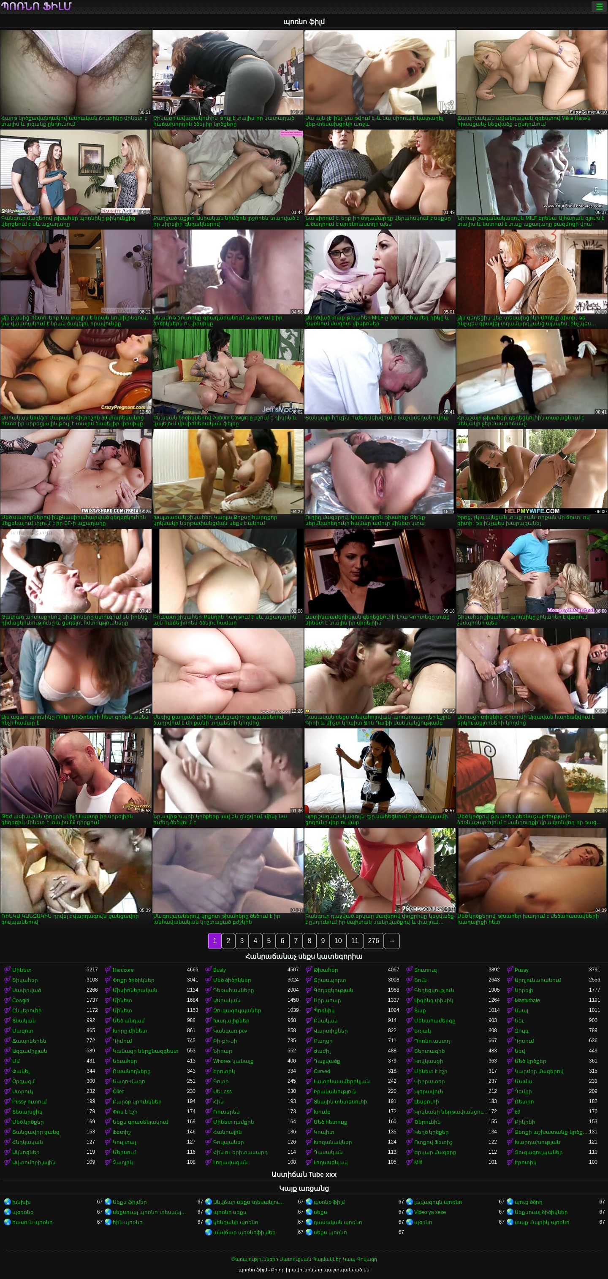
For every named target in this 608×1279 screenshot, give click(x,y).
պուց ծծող (529, 1202)
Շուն (420, 980)
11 (355, 940)
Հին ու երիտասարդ (240, 1152)
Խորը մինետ (130, 1031)
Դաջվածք (327, 1061)
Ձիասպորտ (330, 980)
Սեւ (519, 1021)
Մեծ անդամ (129, 1021)
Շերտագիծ (429, 1051)
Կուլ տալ (124, 1142)
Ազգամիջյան (29, 1051)
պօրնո (423, 1222)
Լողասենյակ (331, 1162)
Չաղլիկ (123, 1162)
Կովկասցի (428, 1061)
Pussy (522, 970)
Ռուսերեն (226, 1112)
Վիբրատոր (429, 1081)
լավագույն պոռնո (438, 1202)
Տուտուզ (425, 970)
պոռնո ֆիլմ (36, 6)
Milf (418, 1162)
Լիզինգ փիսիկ (433, 1000)
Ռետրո (524, 1102)
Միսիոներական (135, 990)
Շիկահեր (25, 980)
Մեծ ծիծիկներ (232, 980)
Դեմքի (523, 1092)
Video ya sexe (430, 1212)
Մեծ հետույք (330, 1122)
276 (373, 940)
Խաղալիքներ (231, 1021)
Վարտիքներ (331, 1031)
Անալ (521, 1011)
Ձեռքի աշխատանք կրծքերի (552, 1132)
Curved (322, 1071)
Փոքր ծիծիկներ (134, 980)
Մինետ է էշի (431, 1071)
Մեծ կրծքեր (530, 1061)
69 (517, 1112)
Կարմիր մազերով (539, 1071)
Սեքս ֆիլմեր (130, 1202)
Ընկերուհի (27, 1011)
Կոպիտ (324, 1132)
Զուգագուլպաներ (237, 1011)
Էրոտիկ (224, 1071)
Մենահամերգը (435, 1021)
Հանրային (227, 1132)
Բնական (326, 1021)
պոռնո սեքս (230, 1212)
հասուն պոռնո (32, 1222)
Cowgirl (20, 1000)
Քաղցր (323, 1041)
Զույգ (522, 1031)
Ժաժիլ (322, 1051)
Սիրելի (524, 990)
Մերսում (124, 1152)
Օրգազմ (23, 1081)
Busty (219, 970)
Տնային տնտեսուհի (340, 1102)
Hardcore (123, 970)
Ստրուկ (22, 1092)
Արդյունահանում (538, 980)
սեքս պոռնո (330, 1233)
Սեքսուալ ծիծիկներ (541, 1212)
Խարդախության (537, 1142)
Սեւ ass (222, 1092)
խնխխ (21, 1202)
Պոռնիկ (324, 1011)
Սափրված (26, 990)
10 (338, 940)
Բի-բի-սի (225, 1041)
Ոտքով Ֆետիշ (433, 1142)
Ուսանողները (132, 1071)
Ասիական (227, 1000)
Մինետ (22, 970)
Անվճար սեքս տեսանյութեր (250, 1202)
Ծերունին (427, 1122)
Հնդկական (27, 1142)
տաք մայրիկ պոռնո (542, 1222)
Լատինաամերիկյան (342, 1081)
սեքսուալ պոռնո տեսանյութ (150, 1212)
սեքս (320, 1212)
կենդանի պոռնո (235, 1222)
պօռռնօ (22, 1212)
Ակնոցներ (26, 1152)
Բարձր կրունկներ (137, 1102)
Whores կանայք (233, 1061)
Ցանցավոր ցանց (36, 1132)
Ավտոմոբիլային (34, 1162)
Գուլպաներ (228, 1142)
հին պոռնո (128, 1222)
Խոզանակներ (333, 1142)
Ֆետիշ (122, 1132)
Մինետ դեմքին (233, 1122)
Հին (218, 1102)
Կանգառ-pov (230, 1031)
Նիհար (222, 1051)
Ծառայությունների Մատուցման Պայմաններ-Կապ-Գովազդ (304, 1259)
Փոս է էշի (125, 1112)
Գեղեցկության (333, 990)
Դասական (328, 1152)
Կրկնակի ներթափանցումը (451, 1112)
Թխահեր (326, 970)
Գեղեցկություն (434, 990)
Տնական (24, 1021)
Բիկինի (525, 1122)
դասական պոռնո (338, 1222)
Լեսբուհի (426, 1102)
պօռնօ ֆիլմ (329, 1202)
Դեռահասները (233, 990)
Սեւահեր (125, 1061)
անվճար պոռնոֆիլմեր (244, 1233)
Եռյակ (422, 1031)
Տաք (420, 1011)
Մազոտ (22, 1031)
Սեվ (520, 1051)
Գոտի (221, 1081)
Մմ (16, 1061)
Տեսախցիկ (27, 1112)
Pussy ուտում (29, 1102)
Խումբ (322, 1112)
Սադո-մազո (129, 1081)
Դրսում (524, 1041)
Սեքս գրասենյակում (140, 1122)
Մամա (523, 1081)
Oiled (119, 1092)
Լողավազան (230, 1162)
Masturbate (527, 1000)
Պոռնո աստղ (432, 1041)
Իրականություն (335, 1092)
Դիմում (122, 1041)
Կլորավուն (428, 1092)
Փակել (21, 1071)
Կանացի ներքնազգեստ (146, 1051)
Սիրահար (327, 1000)
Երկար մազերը (435, 1152)
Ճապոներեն (29, 1041)
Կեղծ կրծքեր (431, 1132)
